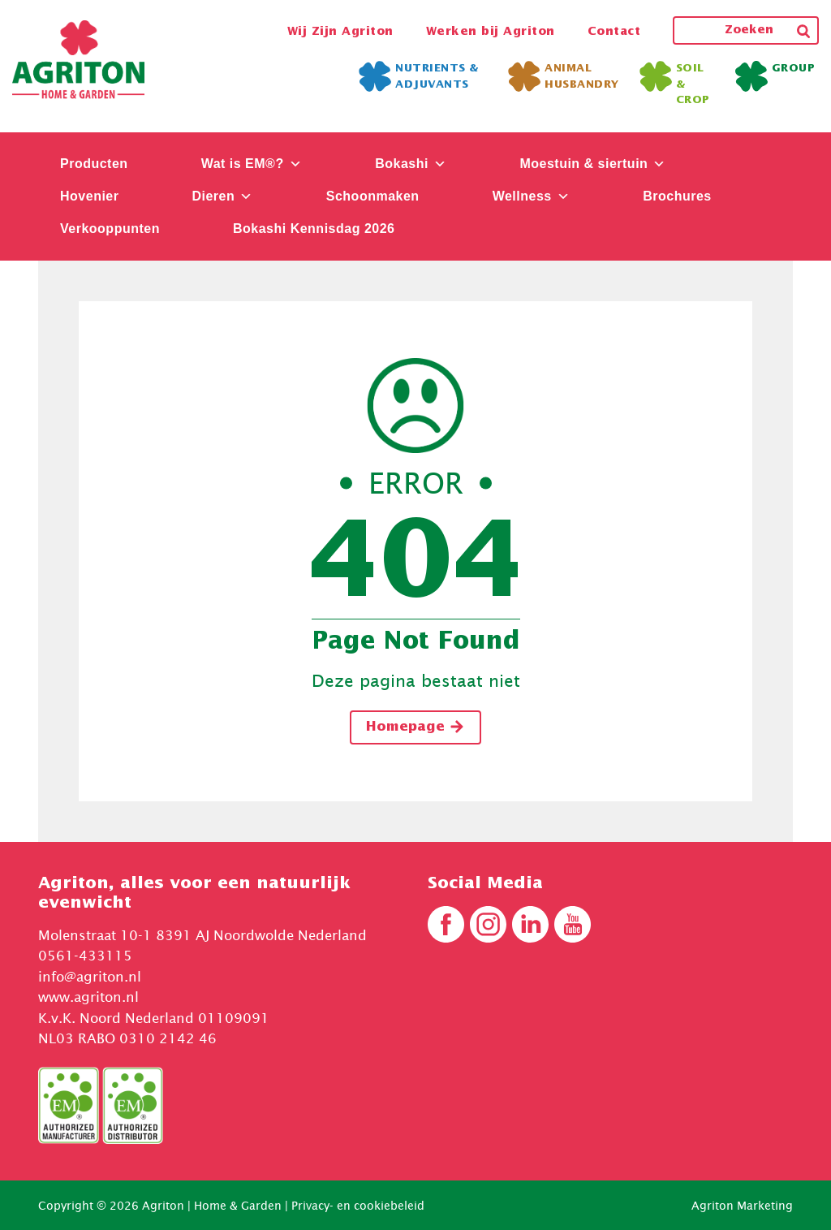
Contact (614, 31)
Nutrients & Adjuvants (419, 76)
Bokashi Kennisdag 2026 (314, 228)
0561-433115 (85, 955)
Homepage (415, 726)
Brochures (677, 196)
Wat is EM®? (252, 163)
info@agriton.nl (89, 977)
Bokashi (410, 163)
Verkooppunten (110, 228)
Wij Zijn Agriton (340, 31)
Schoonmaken (373, 196)
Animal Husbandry (563, 76)
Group (775, 72)
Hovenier (89, 196)
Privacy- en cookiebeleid (357, 1205)
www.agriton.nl (88, 997)
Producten (94, 163)
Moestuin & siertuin (592, 163)
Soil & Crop (674, 83)
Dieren (222, 196)
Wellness (532, 196)
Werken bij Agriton (490, 31)
